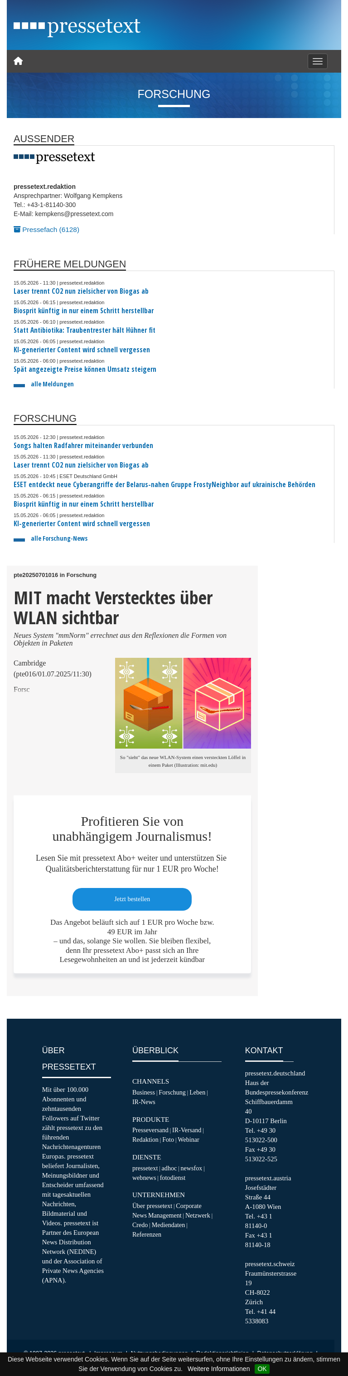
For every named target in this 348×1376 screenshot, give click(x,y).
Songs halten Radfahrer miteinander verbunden (83, 445)
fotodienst (172, 1177)
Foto (168, 1139)
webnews (144, 1177)
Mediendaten (168, 1224)
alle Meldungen (52, 384)
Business (143, 1092)
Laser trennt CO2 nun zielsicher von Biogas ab (81, 291)
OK (261, 1368)
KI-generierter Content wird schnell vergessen (82, 350)
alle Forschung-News (59, 538)
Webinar (188, 1139)
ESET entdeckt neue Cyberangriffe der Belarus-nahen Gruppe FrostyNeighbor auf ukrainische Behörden (164, 484)
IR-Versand (186, 1130)
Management (165, 1215)
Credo (140, 1224)
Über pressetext (152, 1205)
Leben (197, 1092)
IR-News (143, 1101)
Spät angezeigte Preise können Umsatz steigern (85, 369)
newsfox (192, 1168)
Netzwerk (197, 1215)
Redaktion (145, 1139)
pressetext (145, 1168)
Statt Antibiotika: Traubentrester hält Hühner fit (84, 330)
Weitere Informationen (219, 1368)
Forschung (172, 1092)
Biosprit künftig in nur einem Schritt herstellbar (84, 311)
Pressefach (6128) (46, 229)
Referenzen (146, 1234)
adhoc (169, 1168)
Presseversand (150, 1130)
